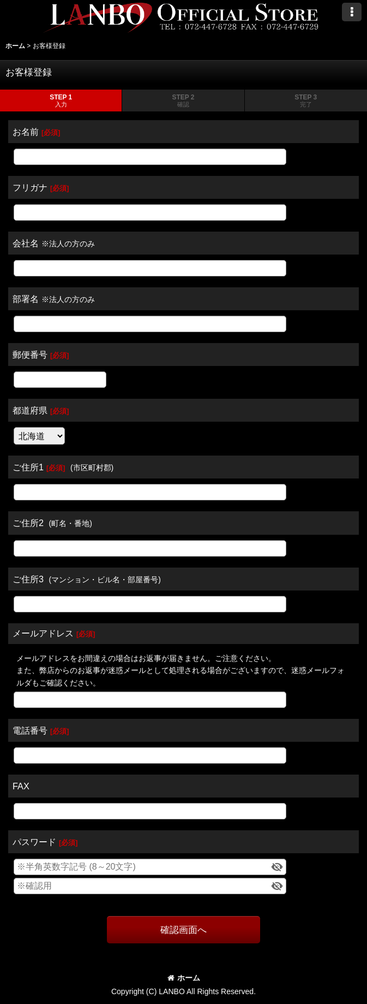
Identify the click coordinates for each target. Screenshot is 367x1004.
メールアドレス (43, 633)
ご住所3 (28, 579)
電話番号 (30, 730)
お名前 (26, 132)
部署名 (26, 299)
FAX (21, 786)
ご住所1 (28, 467)
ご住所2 (28, 523)
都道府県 (30, 410)
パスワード (34, 842)
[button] (352, 12)
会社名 (26, 243)
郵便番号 (30, 354)
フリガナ (30, 187)
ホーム (183, 977)
